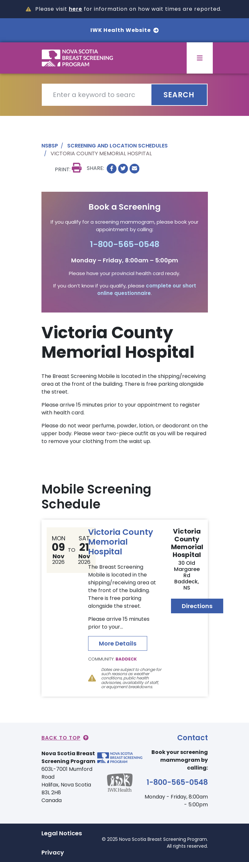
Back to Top (64, 738)
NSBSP (49, 145)
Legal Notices (61, 833)
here (75, 9)
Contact (192, 738)
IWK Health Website (124, 30)
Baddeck (126, 659)
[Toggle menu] (200, 58)
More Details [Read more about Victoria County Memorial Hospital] (117, 643)
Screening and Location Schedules (117, 145)
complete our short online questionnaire (146, 289)
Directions (197, 606)
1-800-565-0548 (124, 244)
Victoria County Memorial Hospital (120, 541)
